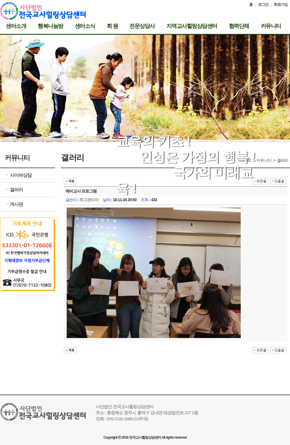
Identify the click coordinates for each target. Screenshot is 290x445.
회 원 (112, 26)
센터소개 (16, 26)
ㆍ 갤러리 (14, 189)
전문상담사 (142, 26)
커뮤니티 (271, 26)
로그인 (263, 4)
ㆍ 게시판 (14, 204)
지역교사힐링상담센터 (191, 26)
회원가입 (281, 4)
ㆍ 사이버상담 (18, 175)
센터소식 (85, 26)
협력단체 (239, 26)
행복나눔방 (50, 26)
